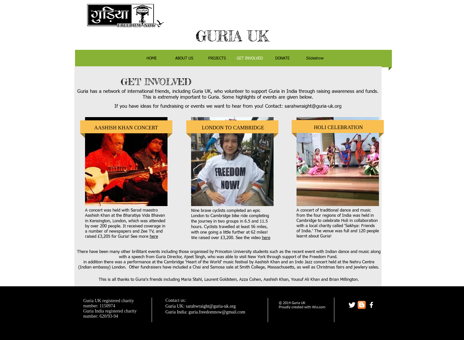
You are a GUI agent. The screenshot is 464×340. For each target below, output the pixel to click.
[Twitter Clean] (352, 305)
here (154, 237)
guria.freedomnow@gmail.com (217, 312)
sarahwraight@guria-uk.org (313, 106)
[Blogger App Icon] (362, 305)
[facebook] (371, 305)
